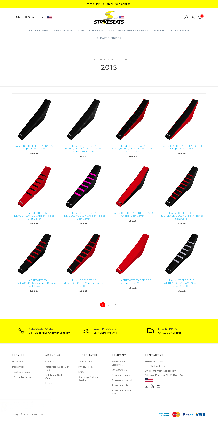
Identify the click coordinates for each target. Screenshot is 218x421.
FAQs (81, 372)
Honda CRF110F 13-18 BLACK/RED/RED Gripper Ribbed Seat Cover (34, 220)
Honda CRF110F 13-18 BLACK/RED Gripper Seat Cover (181, 147)
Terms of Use (85, 361)
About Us (50, 361)
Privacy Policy (85, 366)
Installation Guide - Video (55, 377)
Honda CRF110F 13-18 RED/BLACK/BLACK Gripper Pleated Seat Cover (182, 220)
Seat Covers (39, 30)
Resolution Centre (21, 372)
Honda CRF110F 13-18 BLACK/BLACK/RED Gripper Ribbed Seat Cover (132, 148)
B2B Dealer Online (21, 377)
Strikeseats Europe (121, 375)
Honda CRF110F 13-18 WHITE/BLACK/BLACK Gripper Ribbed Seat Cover (182, 287)
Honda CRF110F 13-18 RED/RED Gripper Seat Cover (132, 286)
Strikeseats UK (119, 369)
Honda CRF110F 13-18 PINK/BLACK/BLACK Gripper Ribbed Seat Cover (83, 220)
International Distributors (118, 363)
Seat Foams (63, 30)
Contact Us (51, 383)
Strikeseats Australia (122, 380)
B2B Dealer (180, 30)
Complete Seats (91, 30)
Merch (159, 30)
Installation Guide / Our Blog (57, 368)
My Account (18, 361)
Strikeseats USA (120, 385)
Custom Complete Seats (128, 30)
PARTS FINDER (109, 38)
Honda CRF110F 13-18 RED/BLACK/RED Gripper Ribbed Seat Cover (83, 287)
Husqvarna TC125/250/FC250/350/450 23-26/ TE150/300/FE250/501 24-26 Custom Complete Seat (31, 406)
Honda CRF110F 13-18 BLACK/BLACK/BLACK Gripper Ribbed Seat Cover (83, 148)
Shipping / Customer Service (88, 379)
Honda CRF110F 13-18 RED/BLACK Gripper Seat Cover (132, 219)
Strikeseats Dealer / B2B (122, 392)
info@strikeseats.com (164, 370)
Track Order (18, 366)
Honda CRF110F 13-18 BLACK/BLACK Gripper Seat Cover (34, 147)
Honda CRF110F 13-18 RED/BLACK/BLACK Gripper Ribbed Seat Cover (34, 287)
